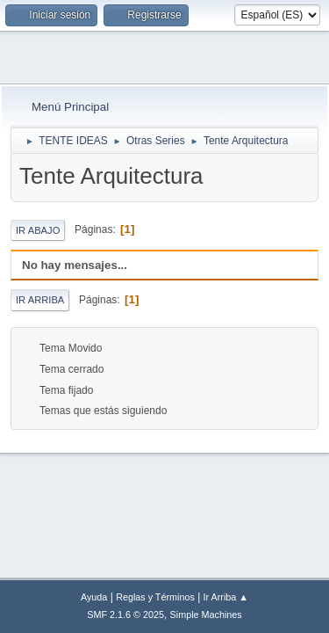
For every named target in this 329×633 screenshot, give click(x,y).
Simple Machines (206, 614)
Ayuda (94, 597)
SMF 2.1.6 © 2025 (125, 614)
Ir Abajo (38, 230)
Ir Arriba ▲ (226, 597)
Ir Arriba (40, 300)
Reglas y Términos (155, 597)
